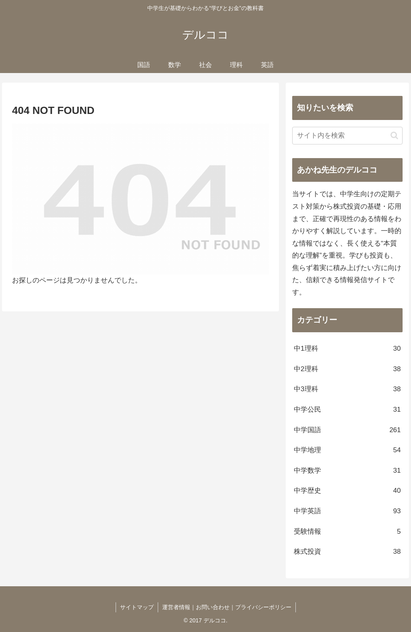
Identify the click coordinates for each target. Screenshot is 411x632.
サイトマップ (137, 607)
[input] (347, 135)
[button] (394, 135)
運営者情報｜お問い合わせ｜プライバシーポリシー (226, 607)
